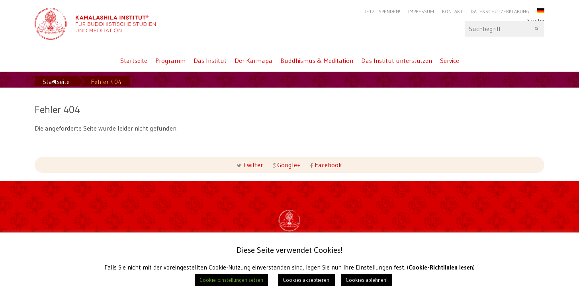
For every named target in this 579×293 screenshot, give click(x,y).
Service (449, 60)
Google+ (289, 165)
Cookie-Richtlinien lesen (441, 267)
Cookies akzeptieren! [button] (307, 280)
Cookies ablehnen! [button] (366, 280)
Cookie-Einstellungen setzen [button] (231, 280)
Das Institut (210, 60)
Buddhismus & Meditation (316, 60)
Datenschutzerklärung (500, 11)
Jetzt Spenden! (382, 11)
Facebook (327, 165)
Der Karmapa (253, 60)
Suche (504, 29)
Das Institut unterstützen (396, 60)
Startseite (133, 60)
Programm (170, 60)
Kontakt (452, 11)
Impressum (421, 11)
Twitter (252, 165)
